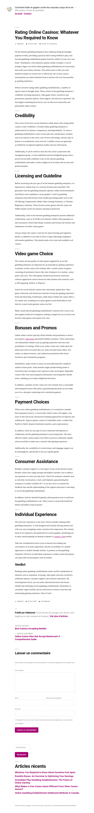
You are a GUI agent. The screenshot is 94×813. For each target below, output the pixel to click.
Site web (17, 709)
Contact (27, 13)
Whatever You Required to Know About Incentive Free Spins (45, 772)
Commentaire (19, 670)
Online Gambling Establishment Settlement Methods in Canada (47, 793)
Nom (17, 698)
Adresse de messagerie (54, 698)
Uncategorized (45, 601)
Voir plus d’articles (59, 616)
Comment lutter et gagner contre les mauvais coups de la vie (44, 7)
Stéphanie (20, 44)
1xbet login (29, 339)
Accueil (18, 13)
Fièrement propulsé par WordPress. (65, 805)
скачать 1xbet (60, 536)
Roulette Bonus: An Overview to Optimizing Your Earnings (44, 776)
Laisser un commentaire (49, 44)
